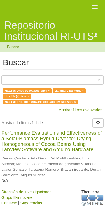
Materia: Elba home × (69, 90)
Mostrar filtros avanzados (80, 110)
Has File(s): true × (16, 96)
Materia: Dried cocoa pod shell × (27, 90)
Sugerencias (31, 203)
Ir (98, 80)
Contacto (9, 203)
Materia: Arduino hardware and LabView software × (40, 101)
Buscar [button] (15, 47)
